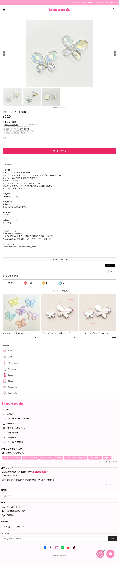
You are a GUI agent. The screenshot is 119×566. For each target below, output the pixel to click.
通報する (112, 271)
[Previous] (4, 53)
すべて (11, 283)
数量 (4, 138)
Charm (10, 381)
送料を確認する (24, 129)
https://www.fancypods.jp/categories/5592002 (22, 183)
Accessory (12, 369)
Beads (10, 375)
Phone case (13, 363)
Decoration (12, 387)
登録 (112, 538)
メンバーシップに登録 (11, 125)
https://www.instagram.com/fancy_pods (19, 247)
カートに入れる (59, 151)
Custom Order (14, 393)
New (10, 351)
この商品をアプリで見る (59, 259)
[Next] (115, 53)
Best (10, 357)
